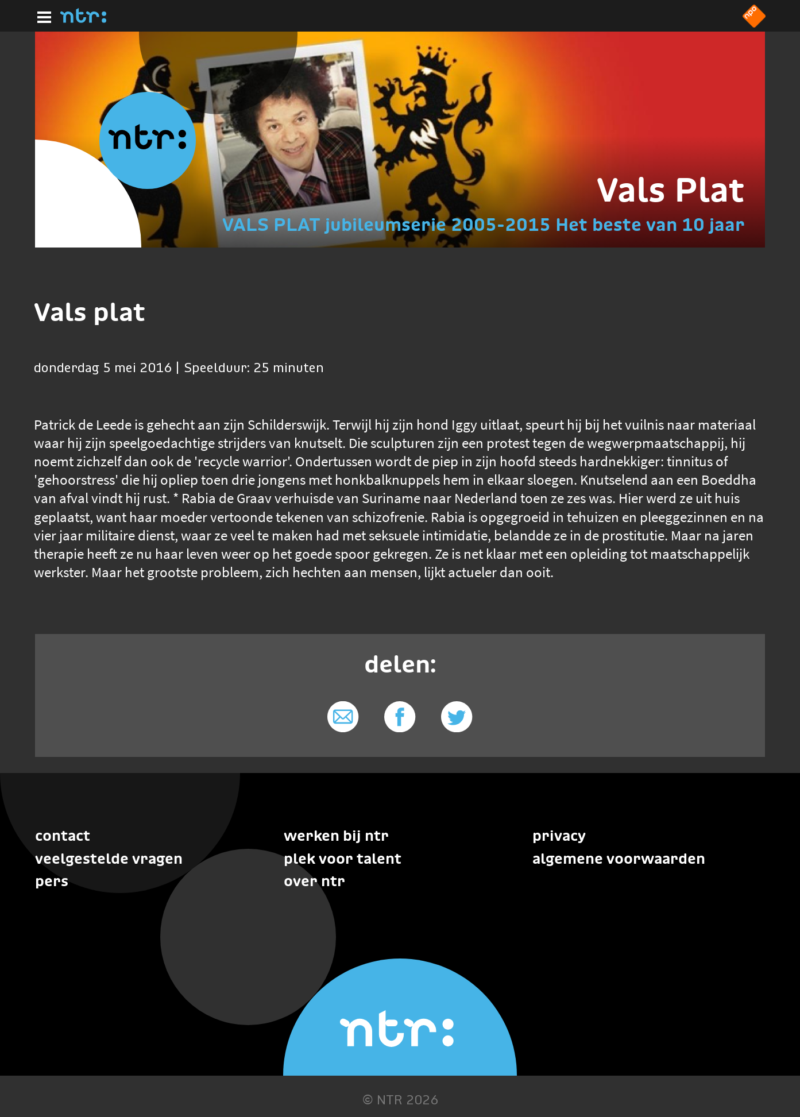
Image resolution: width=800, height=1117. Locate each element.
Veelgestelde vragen (109, 858)
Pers (51, 881)
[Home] (83, 19)
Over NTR (314, 881)
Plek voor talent (342, 858)
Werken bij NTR (336, 835)
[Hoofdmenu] (42, 15)
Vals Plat (671, 189)
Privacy (559, 835)
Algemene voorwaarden (618, 858)
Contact (62, 835)
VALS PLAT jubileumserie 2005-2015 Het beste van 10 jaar (483, 224)
